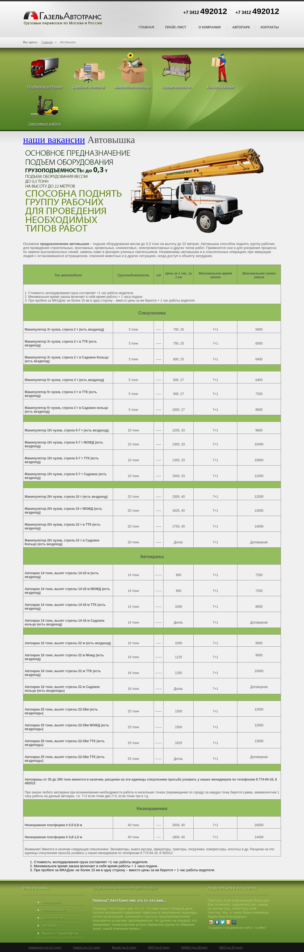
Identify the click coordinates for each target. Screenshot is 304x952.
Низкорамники (53, 910)
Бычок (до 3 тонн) (124, 947)
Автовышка (51, 902)
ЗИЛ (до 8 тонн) (158, 947)
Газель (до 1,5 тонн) (86, 947)
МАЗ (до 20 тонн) (231, 947)
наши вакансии (54, 139)
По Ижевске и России (44, 87)
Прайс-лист (175, 27)
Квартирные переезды (132, 87)
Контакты (270, 27)
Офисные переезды (89, 87)
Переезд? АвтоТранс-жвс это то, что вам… (130, 900)
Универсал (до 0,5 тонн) (44, 947)
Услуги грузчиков (220, 87)
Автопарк (241, 27)
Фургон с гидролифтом (60, 933)
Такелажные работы (44, 124)
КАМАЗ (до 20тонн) (194, 947)
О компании (209, 27)
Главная (146, 27)
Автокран (49, 926)
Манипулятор (53, 918)
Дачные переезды (176, 87)
